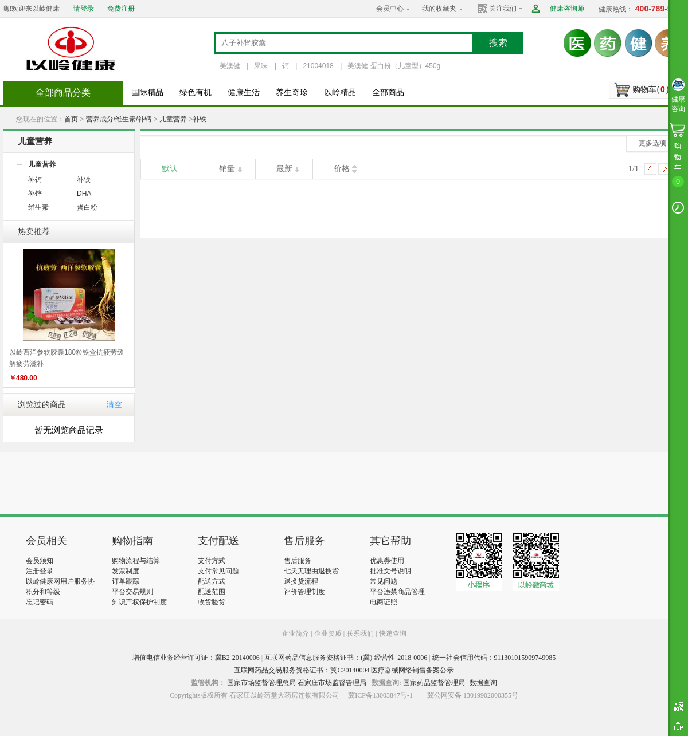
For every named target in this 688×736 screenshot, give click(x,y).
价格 (342, 168)
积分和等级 (43, 592)
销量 (227, 168)
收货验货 (211, 602)
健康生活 (244, 92)
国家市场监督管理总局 (261, 683)
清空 (114, 404)
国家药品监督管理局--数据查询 (450, 683)
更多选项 (652, 143)
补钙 (35, 180)
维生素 (38, 207)
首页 (71, 119)
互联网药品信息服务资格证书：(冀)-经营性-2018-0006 (345, 658)
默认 (170, 168)
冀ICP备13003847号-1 (380, 695)
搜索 (498, 43)
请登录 (83, 9)
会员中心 (390, 9)
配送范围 (211, 592)
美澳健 (230, 66)
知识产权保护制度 (139, 602)
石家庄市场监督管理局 (332, 683)
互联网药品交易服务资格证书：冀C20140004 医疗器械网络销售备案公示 (344, 670)
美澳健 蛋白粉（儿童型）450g (393, 66)
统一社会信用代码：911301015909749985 (494, 658)
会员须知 (39, 561)
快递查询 (392, 633)
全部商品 (388, 92)
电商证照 (383, 602)
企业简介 (296, 633)
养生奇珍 (292, 92)
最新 (284, 168)
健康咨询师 (567, 9)
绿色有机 (195, 92)
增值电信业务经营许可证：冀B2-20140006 (196, 658)
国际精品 (147, 92)
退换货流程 (301, 581)
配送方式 (211, 581)
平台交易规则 (132, 592)
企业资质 (328, 633)
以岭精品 (340, 92)
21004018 (318, 66)
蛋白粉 (87, 207)
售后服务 (297, 561)
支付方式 (211, 561)
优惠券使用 (387, 561)
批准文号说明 (390, 571)
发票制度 (125, 571)
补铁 (199, 119)
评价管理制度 (304, 592)
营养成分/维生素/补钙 (119, 119)
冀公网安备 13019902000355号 (472, 695)
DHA (84, 194)
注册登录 (39, 571)
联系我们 (360, 633)
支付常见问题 (218, 571)
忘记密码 (39, 602)
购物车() (650, 89)
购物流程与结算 (136, 561)
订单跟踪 (125, 581)
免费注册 (121, 9)
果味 (261, 66)
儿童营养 (173, 119)
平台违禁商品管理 (397, 592)
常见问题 (383, 581)
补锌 (35, 194)
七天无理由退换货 (311, 571)
